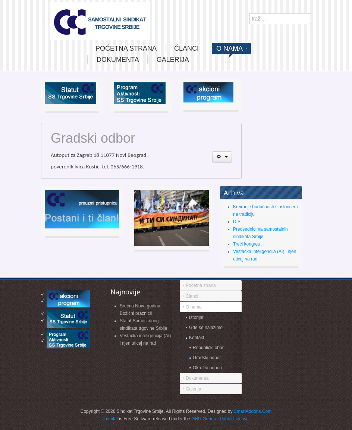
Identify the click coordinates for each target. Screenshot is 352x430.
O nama (194, 307)
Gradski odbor (207, 357)
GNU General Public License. (220, 418)
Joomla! (110, 418)
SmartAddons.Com (252, 411)
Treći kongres (246, 244)
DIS (237, 221)
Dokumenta (197, 378)
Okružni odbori (207, 367)
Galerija (193, 389)
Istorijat (196, 317)
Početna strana (201, 285)
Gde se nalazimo (206, 327)
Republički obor (208, 347)
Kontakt (196, 337)
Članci (192, 296)
